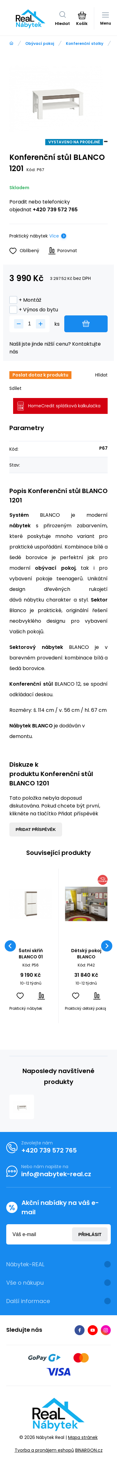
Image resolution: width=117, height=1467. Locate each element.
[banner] (30, 18)
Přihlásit (89, 1234)
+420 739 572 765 (55, 209)
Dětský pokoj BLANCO (86, 953)
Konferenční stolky (84, 43)
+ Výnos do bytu (33, 310)
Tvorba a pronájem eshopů (44, 1450)
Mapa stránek (83, 1437)
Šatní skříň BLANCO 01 (31, 953)
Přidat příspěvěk (36, 829)
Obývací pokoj (39, 43)
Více (54, 236)
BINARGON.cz (89, 1450)
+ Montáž (25, 300)
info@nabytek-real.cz (56, 1174)
